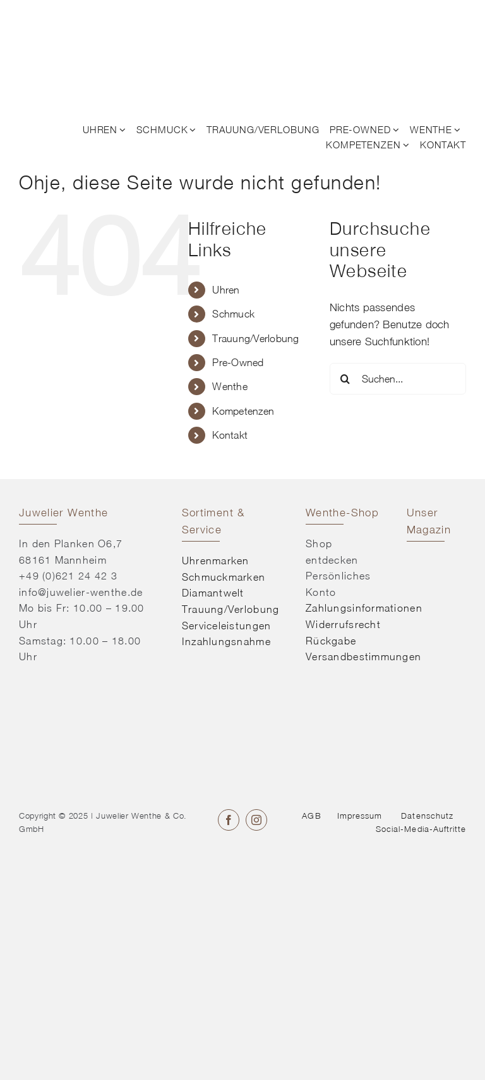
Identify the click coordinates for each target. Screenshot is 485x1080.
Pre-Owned (237, 362)
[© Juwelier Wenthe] (68, 17)
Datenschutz (427, 815)
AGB (311, 815)
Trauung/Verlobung (255, 338)
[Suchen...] (398, 379)
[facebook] (228, 820)
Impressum (359, 815)
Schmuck (233, 313)
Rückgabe (331, 640)
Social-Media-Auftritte (421, 829)
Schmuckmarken (224, 577)
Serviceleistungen (227, 625)
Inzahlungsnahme (226, 641)
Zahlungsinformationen (364, 608)
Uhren (225, 289)
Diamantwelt (213, 592)
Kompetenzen (243, 411)
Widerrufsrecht (343, 624)
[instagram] (256, 820)
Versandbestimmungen (363, 656)
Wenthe (230, 386)
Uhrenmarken (215, 560)
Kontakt (230, 435)
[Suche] (345, 379)
